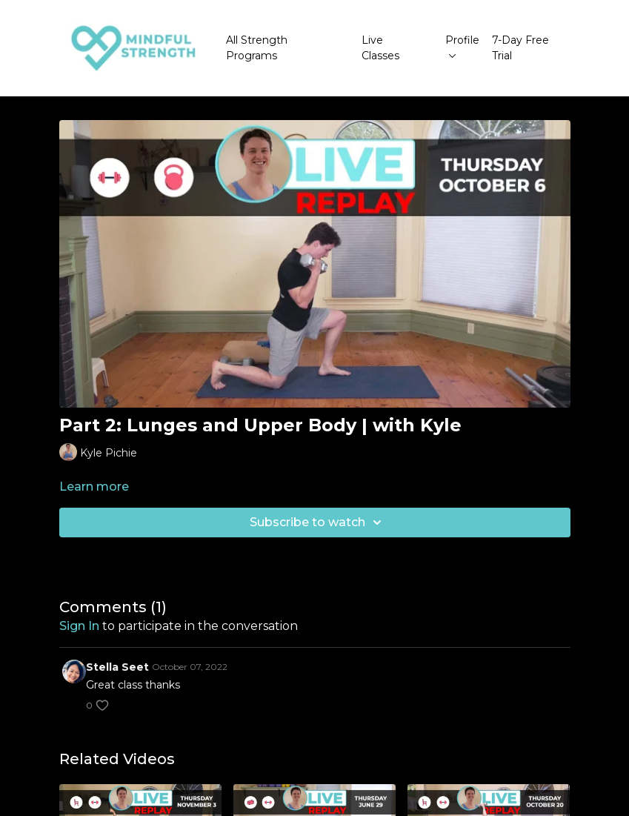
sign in (79, 626)
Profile (462, 45)
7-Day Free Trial (520, 47)
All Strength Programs (256, 47)
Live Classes (380, 47)
